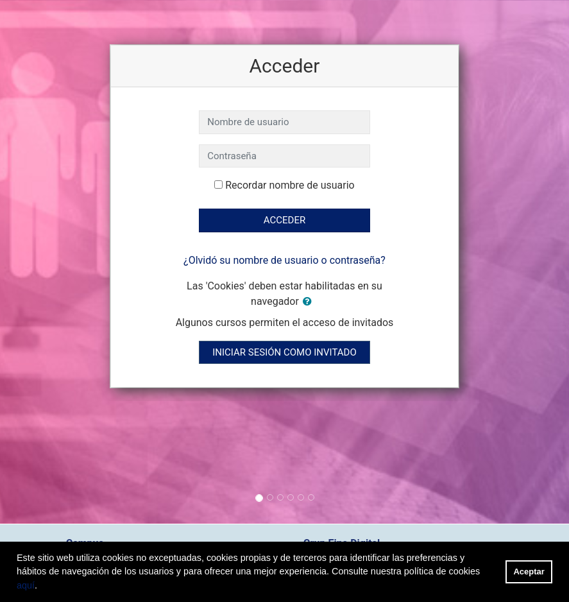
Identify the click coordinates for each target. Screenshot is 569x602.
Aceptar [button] (529, 571)
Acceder (284, 220)
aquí (26, 585)
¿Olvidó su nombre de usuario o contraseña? (284, 260)
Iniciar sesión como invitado (284, 352)
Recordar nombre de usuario (289, 185)
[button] (309, 302)
